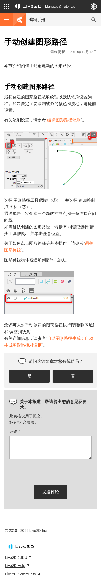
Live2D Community (20, 574)
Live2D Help (15, 566)
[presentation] (49, 471)
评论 (15, 431)
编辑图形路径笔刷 (64, 120)
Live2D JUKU (16, 558)
